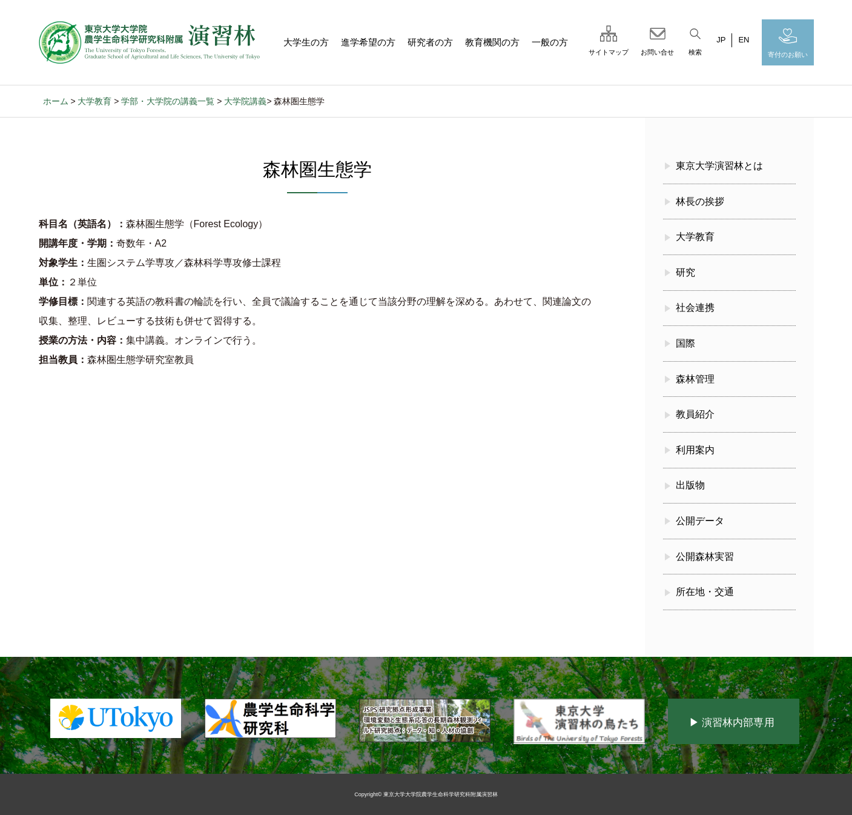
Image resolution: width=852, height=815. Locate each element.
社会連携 (695, 307)
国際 (685, 343)
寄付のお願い (788, 41)
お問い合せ (657, 39)
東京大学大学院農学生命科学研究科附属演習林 (440, 794)
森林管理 (695, 379)
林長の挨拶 (700, 201)
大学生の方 (306, 42)
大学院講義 (245, 101)
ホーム (55, 101)
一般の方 (550, 42)
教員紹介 (695, 414)
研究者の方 (430, 42)
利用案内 (695, 450)
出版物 (690, 485)
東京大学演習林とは (719, 166)
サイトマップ (609, 39)
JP (720, 39)
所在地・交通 (705, 592)
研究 (685, 272)
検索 (695, 39)
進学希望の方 (368, 42)
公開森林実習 (705, 556)
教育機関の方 (492, 42)
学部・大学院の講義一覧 (167, 101)
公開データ (700, 521)
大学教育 (94, 101)
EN (743, 39)
